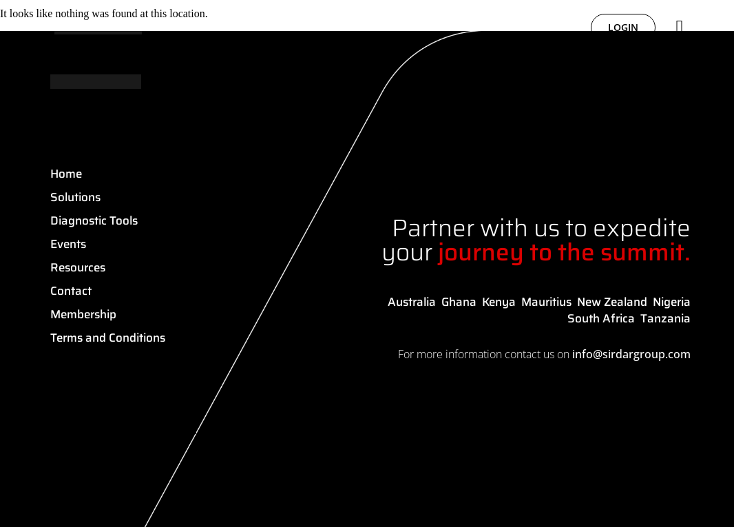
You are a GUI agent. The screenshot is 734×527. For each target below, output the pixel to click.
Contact (71, 291)
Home (66, 174)
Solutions (75, 197)
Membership (83, 314)
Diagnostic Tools (94, 220)
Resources (77, 267)
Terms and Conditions (107, 338)
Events (68, 244)
